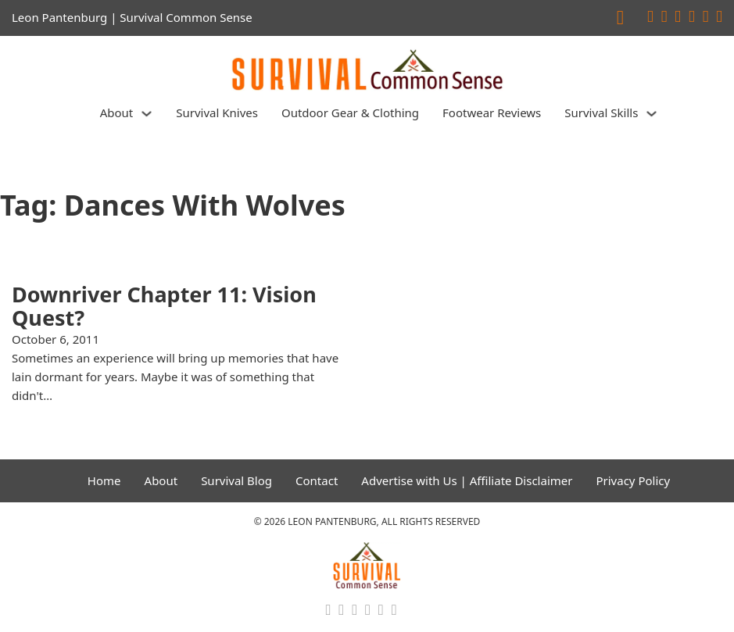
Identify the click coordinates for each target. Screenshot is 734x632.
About (117, 112)
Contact (316, 480)
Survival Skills (601, 112)
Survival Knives (217, 112)
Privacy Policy (633, 480)
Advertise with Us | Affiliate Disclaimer (466, 480)
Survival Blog (236, 480)
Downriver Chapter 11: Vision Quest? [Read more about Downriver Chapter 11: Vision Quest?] (164, 306)
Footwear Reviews (491, 112)
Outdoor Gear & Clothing (350, 112)
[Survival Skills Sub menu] (651, 114)
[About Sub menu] (146, 114)
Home (104, 480)
